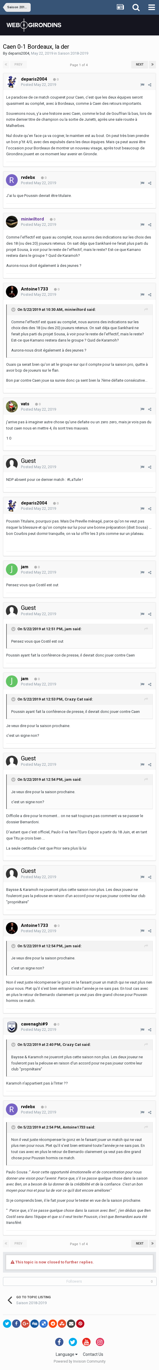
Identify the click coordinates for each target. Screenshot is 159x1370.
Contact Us (93, 1354)
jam (68, 629)
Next (140, 64)
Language (67, 1354)
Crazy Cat (74, 699)
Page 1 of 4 (79, 65)
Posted (38, 84)
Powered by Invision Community (80, 1361)
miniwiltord (75, 309)
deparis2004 (18, 53)
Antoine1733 (74, 1127)
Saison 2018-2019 (73, 53)
